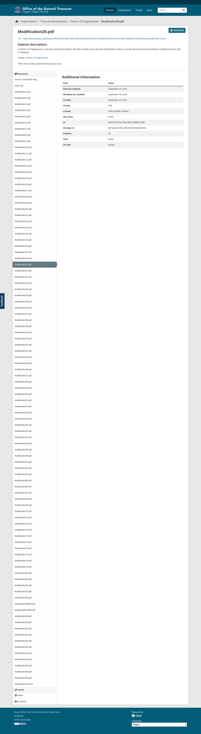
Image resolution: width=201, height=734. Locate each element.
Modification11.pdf (23, 153)
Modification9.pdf (22, 141)
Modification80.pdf (23, 573)
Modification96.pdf (23, 659)
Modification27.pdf (23, 252)
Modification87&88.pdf (25, 610)
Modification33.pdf (23, 289)
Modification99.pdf (23, 678)
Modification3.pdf (22, 104)
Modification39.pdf (23, 326)
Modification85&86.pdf (25, 604)
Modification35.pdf (23, 301)
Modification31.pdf (23, 277)
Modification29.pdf (112, 21)
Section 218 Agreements (84, 21)
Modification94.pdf (23, 647)
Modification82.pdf (23, 585)
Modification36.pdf (23, 308)
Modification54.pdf (23, 419)
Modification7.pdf (22, 129)
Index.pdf (19, 85)
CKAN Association (22, 720)
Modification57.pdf (23, 437)
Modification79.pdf (23, 567)
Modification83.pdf (23, 591)
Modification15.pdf (23, 178)
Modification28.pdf (23, 258)
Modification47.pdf (23, 375)
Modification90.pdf (23, 622)
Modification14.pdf (23, 172)
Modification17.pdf (23, 190)
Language (136, 721)
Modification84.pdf (23, 598)
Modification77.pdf (23, 554)
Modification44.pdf (23, 357)
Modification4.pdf (22, 110)
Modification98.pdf (23, 672)
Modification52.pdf (23, 406)
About (149, 10)
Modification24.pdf (23, 234)
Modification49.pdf (23, 388)
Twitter (19, 695)
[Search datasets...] (172, 10)
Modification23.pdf (23, 227)
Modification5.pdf (22, 116)
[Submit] (184, 10)
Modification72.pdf (23, 523)
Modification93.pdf (23, 641)
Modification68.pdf (23, 499)
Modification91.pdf (23, 628)
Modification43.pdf (23, 351)
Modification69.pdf (23, 505)
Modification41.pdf (23, 338)
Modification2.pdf (22, 98)
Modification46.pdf (23, 369)
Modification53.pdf (23, 412)
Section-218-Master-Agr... (26, 79)
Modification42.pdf (23, 345)
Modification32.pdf (23, 283)
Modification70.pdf (23, 511)
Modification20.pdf (23, 209)
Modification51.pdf (23, 400)
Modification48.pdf (23, 382)
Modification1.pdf (22, 92)
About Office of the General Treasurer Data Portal (36, 712)
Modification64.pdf (23, 480)
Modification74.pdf (23, 536)
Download (177, 30)
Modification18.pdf (23, 197)
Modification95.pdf (23, 653)
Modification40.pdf (23, 332)
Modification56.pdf (23, 431)
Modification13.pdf (23, 166)
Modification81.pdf (23, 579)
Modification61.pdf (23, 462)
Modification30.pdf (23, 271)
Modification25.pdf (23, 240)
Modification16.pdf (23, 184)
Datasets (110, 10)
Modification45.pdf (23, 363)
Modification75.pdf (23, 542)
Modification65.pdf (23, 486)
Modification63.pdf (23, 474)
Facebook (20, 701)
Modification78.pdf (23, 560)
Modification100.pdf (24, 684)
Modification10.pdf (23, 147)
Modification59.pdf (23, 449)
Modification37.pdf (23, 314)
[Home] (16, 21)
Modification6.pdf (22, 122)
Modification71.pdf (23, 517)
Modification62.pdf (23, 468)
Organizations (124, 10)
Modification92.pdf (23, 635)
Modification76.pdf (23, 548)
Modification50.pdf (23, 394)
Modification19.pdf (23, 203)
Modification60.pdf (23, 456)
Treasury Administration (53, 21)
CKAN (137, 715)
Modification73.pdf (23, 530)
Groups (139, 10)
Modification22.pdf (23, 221)
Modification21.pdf (23, 215)
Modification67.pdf (23, 493)
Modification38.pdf (23, 320)
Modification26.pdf (23, 246)
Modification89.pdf (23, 616)
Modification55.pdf (23, 425)
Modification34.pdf (23, 295)
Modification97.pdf (23, 665)
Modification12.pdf (23, 159)
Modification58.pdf (23, 443)
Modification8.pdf (22, 135)
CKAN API (19, 716)
